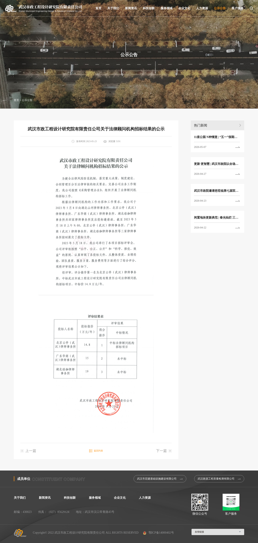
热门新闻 (217, 134)
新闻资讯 (131, 8)
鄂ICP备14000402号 (158, 532)
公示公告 (220, 8)
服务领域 (166, 8)
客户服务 (238, 8)
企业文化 (184, 8)
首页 (98, 8)
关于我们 (113, 8)
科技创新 (149, 8)
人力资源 (202, 8)
